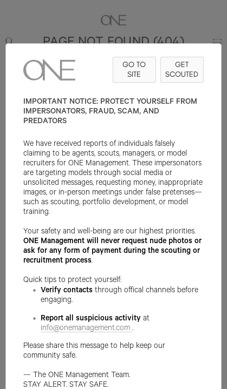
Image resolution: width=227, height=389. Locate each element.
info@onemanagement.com (86, 329)
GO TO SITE (134, 69)
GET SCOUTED (181, 69)
